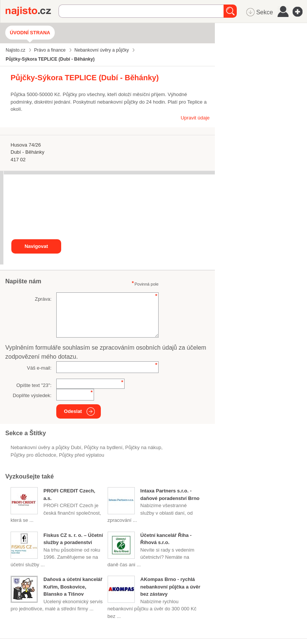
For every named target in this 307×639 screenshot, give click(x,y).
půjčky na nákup (143, 447)
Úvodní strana (30, 32)
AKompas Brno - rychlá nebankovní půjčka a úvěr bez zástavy (170, 586)
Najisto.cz (32, 11)
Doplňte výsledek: (32, 395)
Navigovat (36, 246)
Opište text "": (33, 385)
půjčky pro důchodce (33, 455)
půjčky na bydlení (103, 447)
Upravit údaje (195, 118)
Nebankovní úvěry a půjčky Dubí (46, 447)
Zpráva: (43, 299)
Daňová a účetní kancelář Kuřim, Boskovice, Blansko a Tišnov (72, 586)
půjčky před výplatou (81, 455)
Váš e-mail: (39, 368)
